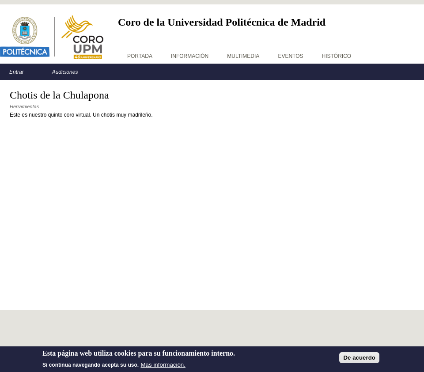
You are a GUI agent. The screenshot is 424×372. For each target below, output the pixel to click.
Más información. (163, 364)
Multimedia (243, 56)
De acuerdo (359, 357)
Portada (139, 56)
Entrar (16, 72)
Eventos (290, 56)
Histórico (337, 56)
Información (189, 56)
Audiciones (65, 72)
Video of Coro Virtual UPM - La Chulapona (133, 200)
